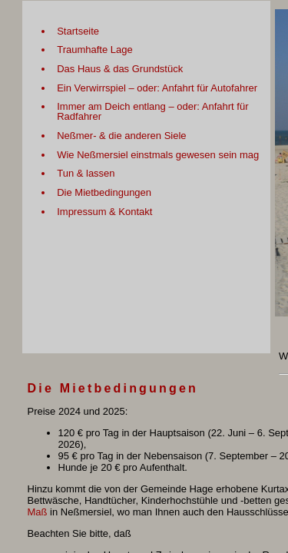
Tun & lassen (85, 173)
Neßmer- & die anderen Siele (121, 135)
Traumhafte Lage (95, 49)
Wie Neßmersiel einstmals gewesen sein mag (158, 155)
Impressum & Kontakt (104, 211)
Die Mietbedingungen (104, 192)
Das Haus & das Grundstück (120, 69)
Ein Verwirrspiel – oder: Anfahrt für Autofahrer (157, 88)
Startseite (78, 31)
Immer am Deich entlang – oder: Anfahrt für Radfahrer (152, 111)
